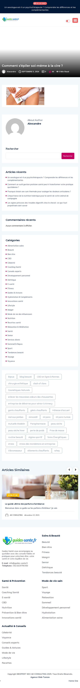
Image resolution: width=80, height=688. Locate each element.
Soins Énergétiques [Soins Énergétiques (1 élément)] (56, 437)
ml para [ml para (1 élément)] (46, 417)
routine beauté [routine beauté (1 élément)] (15, 437)
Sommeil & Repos (15, 344)
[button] (75, 20)
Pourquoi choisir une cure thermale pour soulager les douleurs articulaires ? (39, 191)
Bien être (11, 254)
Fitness (10, 288)
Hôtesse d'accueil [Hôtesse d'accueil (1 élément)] (60, 410)
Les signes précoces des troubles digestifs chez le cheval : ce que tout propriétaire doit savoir (37, 204)
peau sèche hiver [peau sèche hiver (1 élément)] (16, 430)
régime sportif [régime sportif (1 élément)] (35, 437)
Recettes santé (14, 322)
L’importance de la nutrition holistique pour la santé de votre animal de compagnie (37, 197)
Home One (73, 681)
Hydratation (48, 612)
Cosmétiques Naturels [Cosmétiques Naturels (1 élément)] (19, 390)
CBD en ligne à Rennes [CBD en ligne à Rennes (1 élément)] (48, 376)
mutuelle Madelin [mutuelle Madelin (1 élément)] (16, 423)
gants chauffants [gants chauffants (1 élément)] (16, 410)
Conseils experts (14, 271)
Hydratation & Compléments (19, 297)
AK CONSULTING (16, 515)
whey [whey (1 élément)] (57, 450)
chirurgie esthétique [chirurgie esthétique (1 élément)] (18, 383)
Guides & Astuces (14, 292)
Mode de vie (8, 652)
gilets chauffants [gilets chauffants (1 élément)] (38, 410)
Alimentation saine (15, 245)
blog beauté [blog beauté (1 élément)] (26, 376)
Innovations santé (15, 301)
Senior (10, 335)
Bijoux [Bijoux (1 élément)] (11, 376)
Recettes (7, 662)
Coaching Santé (14, 267)
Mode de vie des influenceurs (19, 314)
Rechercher (12, 148)
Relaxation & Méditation (18, 327)
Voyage (10, 357)
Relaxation (48, 597)
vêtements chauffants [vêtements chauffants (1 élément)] (38, 450)
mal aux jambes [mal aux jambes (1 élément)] (15, 417)
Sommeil (46, 602)
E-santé (10, 284)
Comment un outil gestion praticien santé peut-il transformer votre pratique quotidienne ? (40, 185)
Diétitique (11, 280)
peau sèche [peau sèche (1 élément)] (56, 423)
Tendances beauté (15, 352)
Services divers (13, 339)
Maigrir (10, 310)
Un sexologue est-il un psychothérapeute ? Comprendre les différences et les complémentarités (40, 8)
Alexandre (11, 72)
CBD (9, 258)
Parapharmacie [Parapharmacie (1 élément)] (38, 423)
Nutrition (11, 318)
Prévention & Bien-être (14, 612)
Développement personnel (18, 275)
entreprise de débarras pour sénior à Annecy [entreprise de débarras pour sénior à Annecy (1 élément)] (30, 403)
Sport (9, 348)
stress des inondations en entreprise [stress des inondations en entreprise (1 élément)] (37, 443)
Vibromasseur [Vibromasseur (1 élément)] (15, 450)
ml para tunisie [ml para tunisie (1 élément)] (63, 417)
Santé (10, 331)
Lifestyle (11, 305)
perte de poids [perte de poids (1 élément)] (37, 430)
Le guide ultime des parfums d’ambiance (24, 504)
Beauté (10, 250)
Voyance (11, 361)
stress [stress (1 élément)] (11, 443)
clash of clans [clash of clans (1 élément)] (39, 383)
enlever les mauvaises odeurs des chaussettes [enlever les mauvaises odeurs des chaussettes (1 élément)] (30, 396)
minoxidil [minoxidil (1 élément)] (33, 417)
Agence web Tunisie (40, 677)
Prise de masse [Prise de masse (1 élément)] (57, 430)
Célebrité (11, 263)
